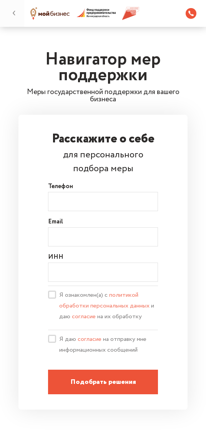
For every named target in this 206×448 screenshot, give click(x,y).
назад (14, 13)
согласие (84, 316)
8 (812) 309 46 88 (191, 13)
